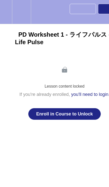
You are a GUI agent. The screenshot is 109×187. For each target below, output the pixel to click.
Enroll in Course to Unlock (64, 113)
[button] (6, 12)
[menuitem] (21, 12)
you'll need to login (89, 94)
